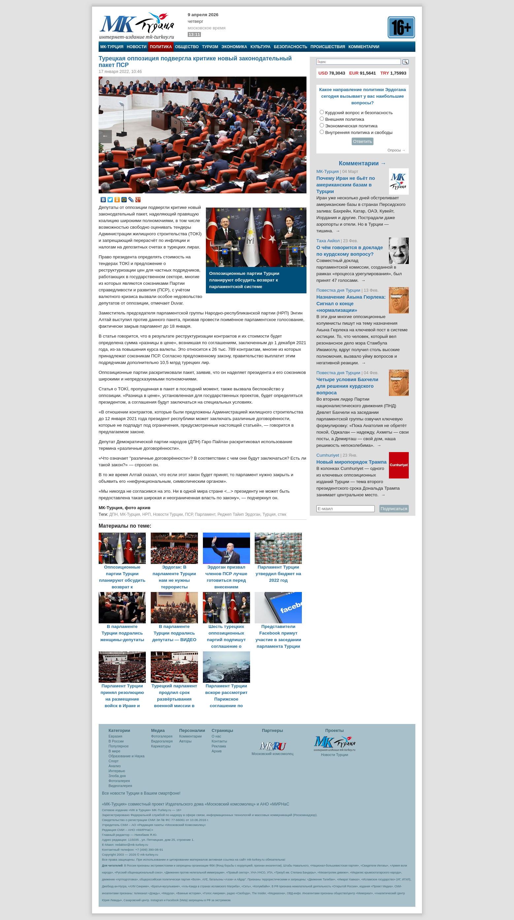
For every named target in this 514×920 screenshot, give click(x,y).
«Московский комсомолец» (230, 804)
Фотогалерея (119, 781)
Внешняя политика (344, 119)
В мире (114, 751)
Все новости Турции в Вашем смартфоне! (141, 793)
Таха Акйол (328, 240)
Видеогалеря (162, 741)
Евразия (115, 736)
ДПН (113, 514)
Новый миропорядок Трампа (351, 462)
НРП (146, 514)
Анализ (114, 766)
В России (116, 741)
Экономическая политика (351, 125)
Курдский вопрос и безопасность (359, 112)
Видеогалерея (120, 786)
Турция (269, 514)
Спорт (113, 761)
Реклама (219, 746)
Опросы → (396, 150)
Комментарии (363, 47)
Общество (187, 47)
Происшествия (327, 47)
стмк (282, 514)
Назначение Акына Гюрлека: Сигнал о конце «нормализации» (351, 303)
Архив (217, 751)
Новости (136, 47)
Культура (260, 47)
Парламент (205, 514)
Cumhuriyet (328, 455)
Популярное (119, 746)
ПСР (189, 514)
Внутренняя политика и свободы (359, 132)
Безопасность (290, 47)
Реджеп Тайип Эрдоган (238, 514)
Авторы (185, 741)
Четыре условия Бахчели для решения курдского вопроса (347, 386)
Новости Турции (168, 514)
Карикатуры (161, 746)
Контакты (219, 741)
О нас (216, 736)
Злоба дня (117, 776)
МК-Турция (111, 47)
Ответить (362, 141)
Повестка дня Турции (339, 290)
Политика (161, 47)
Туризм (210, 47)
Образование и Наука (127, 756)
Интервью (117, 771)
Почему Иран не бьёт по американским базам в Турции (345, 185)
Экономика (234, 47)
